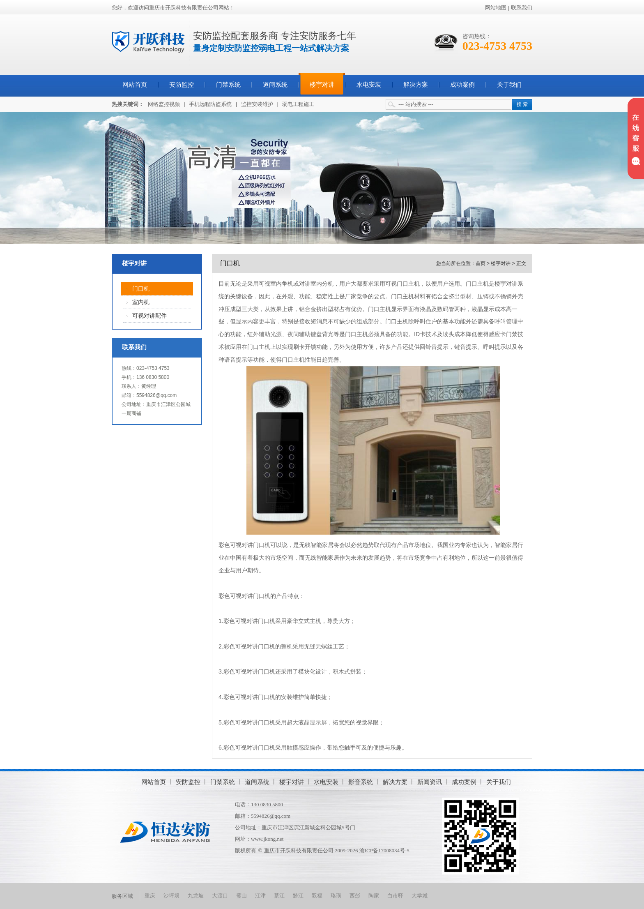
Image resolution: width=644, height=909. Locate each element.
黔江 (298, 896)
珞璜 (336, 896)
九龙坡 (196, 896)
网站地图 (495, 8)
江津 (260, 896)
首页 (480, 263)
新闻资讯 (429, 781)
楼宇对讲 (322, 84)
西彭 (355, 896)
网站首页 (134, 84)
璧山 (241, 896)
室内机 (141, 302)
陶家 (373, 896)
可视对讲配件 (149, 316)
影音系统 (360, 781)
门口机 (141, 289)
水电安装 (368, 84)
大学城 (420, 896)
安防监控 (181, 84)
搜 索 (522, 104)
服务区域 (122, 896)
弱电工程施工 (298, 104)
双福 (317, 896)
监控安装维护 (257, 104)
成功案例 (462, 84)
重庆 (150, 896)
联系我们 (521, 8)
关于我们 (509, 84)
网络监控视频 (164, 104)
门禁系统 (228, 84)
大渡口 (220, 896)
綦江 (279, 896)
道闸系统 (275, 84)
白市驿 (395, 896)
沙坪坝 (171, 896)
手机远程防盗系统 (210, 104)
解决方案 (415, 84)
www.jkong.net (267, 839)
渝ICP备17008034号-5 (384, 850)
